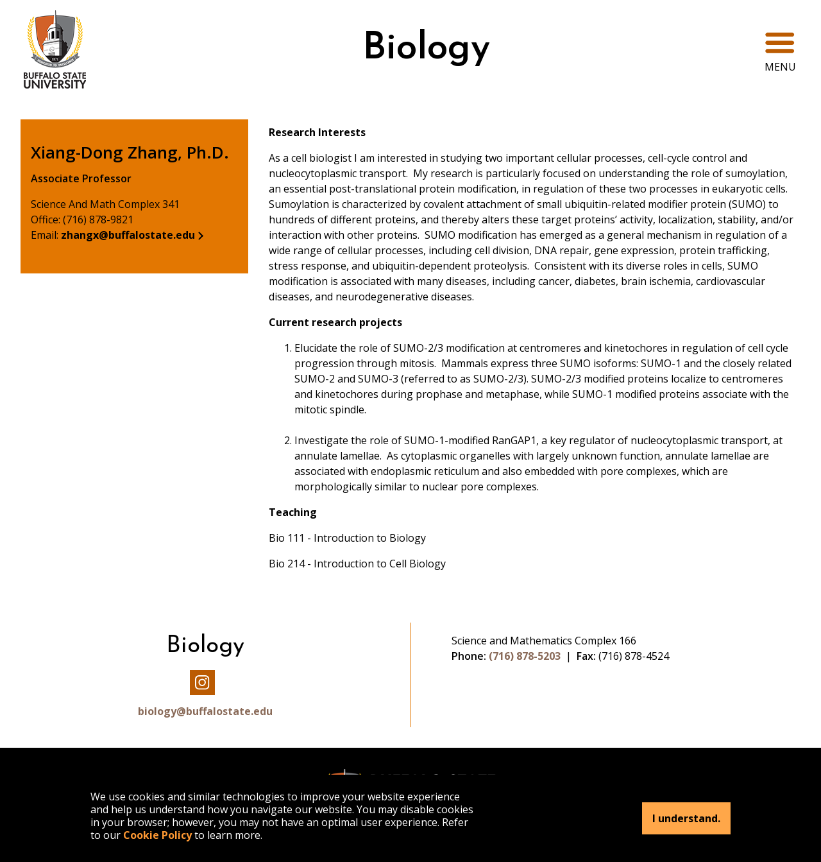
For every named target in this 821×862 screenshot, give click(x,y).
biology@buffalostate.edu (205, 711)
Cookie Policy (157, 835)
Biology (426, 49)
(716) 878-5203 (525, 656)
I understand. (686, 818)
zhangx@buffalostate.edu (128, 235)
